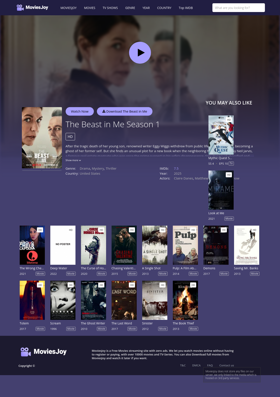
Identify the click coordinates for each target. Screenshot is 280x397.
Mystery (98, 168)
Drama (85, 168)
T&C (183, 365)
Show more (73, 160)
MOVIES (89, 8)
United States (90, 173)
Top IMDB (186, 8)
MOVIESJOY (69, 8)
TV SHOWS (110, 8)
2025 (177, 173)
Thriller (111, 168)
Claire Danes (183, 178)
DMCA (196, 365)
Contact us (226, 365)
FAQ (210, 365)
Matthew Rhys (206, 178)
